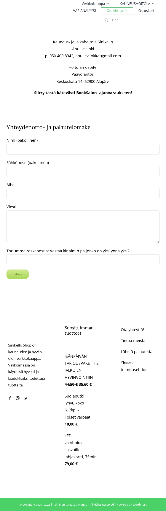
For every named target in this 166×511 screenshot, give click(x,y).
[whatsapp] (25, 398)
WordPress (140, 504)
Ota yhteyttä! (132, 329)
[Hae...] (127, 20)
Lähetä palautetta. (137, 351)
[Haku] (106, 20)
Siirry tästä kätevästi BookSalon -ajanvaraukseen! (83, 92)
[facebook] (10, 398)
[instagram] (17, 398)
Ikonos (82, 504)
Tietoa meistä (133, 340)
